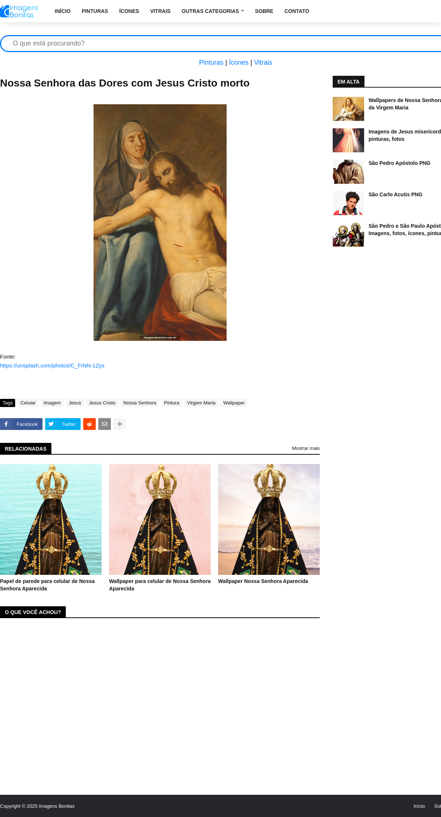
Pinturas (211, 62)
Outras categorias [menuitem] (210, 11)
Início (419, 806)
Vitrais (263, 62)
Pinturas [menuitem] (95, 11)
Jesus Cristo (102, 403)
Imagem (52, 403)
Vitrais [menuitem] (160, 11)
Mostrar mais (306, 448)
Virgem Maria (201, 403)
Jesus (75, 403)
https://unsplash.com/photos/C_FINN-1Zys (52, 365)
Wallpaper (234, 403)
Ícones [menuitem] (129, 11)
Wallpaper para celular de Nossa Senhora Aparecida (160, 584)
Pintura (171, 403)
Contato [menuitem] (296, 11)
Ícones (238, 62)
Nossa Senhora (139, 403)
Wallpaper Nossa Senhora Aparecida (263, 581)
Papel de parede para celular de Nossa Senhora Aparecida (47, 584)
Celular (27, 403)
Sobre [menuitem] (264, 11)
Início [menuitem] (63, 11)
